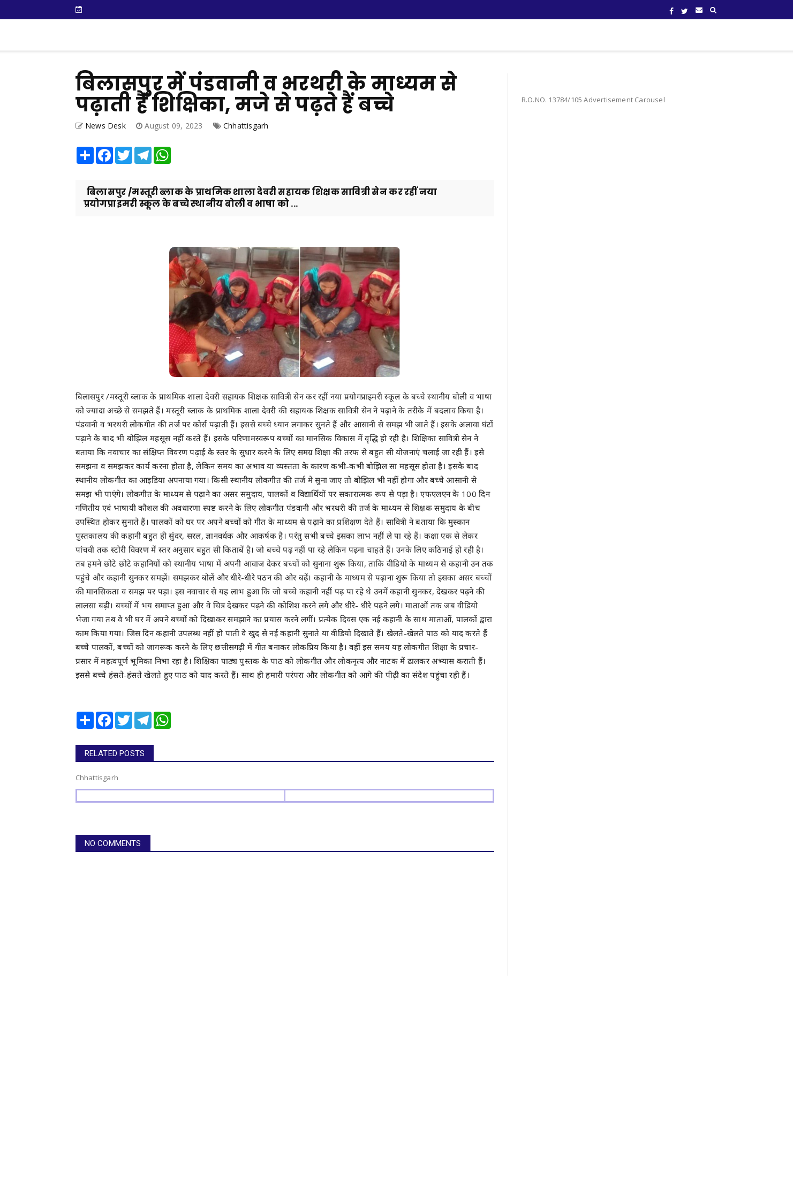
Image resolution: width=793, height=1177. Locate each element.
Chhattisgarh (245, 125)
